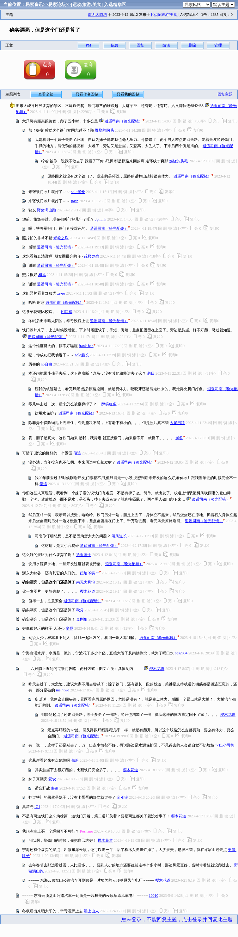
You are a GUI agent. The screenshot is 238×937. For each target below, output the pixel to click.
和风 (42, 274)
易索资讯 (34, 4)
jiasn (74, 201)
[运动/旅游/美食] (87, 4)
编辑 (166, 45)
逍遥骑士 (83, 555)
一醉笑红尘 (107, 404)
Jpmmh (100, 219)
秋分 (80, 610)
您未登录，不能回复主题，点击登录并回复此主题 (177, 919)
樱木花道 (87, 591)
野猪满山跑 (46, 210)
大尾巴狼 (177, 423)
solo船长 (78, 192)
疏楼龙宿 (91, 256)
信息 (114, 45)
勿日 (151, 373)
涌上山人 (91, 911)
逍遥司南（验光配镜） (124, 121)
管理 (218, 45)
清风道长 (119, 536)
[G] (37, 806)
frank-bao (86, 346)
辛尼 (69, 628)
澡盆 (179, 438)
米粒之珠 (61, 238)
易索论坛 (57, 4)
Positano (86, 831)
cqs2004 (181, 653)
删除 (192, 45)
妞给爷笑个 (89, 573)
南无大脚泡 (97, 14)
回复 (140, 45)
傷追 (77, 453)
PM (88, 45)
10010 (153, 895)
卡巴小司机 (224, 745)
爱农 (52, 779)
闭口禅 (66, 311)
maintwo (62, 690)
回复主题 (225, 94)
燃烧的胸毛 (104, 130)
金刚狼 (82, 619)
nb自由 (46, 364)
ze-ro (61, 293)
